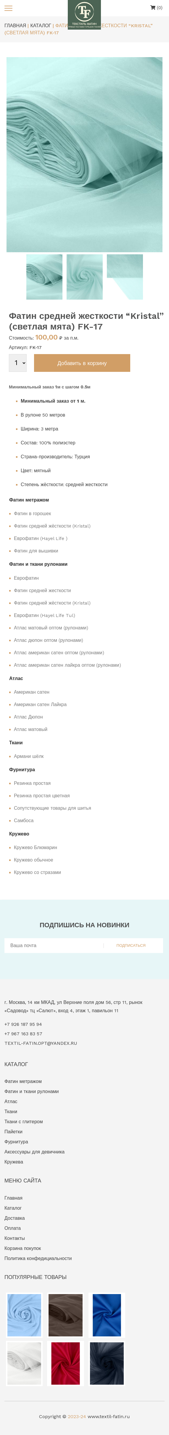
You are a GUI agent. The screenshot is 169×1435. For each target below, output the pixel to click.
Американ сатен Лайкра (40, 704)
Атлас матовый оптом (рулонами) (51, 628)
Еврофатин (26, 578)
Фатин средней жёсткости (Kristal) (52, 526)
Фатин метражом (23, 1081)
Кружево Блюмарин (35, 847)
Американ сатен (31, 692)
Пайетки (13, 1131)
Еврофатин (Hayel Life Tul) (44, 615)
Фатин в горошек (32, 513)
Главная (13, 1198)
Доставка (14, 1218)
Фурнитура (16, 1142)
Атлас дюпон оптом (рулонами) (48, 640)
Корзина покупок (22, 1248)
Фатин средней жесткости (42, 590)
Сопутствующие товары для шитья (52, 808)
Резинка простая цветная (42, 795)
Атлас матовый (30, 729)
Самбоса (23, 820)
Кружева (13, 1162)
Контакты (14, 1238)
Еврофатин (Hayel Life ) (40, 538)
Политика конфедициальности (38, 1258)
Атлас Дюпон (28, 717)
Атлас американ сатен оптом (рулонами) (59, 652)
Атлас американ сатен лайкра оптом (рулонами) (67, 665)
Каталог (13, 1208)
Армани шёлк (29, 756)
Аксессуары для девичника (34, 1152)
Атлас (10, 1101)
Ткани (10, 1111)
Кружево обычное (33, 860)
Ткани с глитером (23, 1121)
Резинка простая (32, 783)
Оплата (12, 1228)
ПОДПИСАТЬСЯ (131, 945)
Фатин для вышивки (36, 551)
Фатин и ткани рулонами (31, 1091)
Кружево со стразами (37, 872)
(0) (156, 7)
